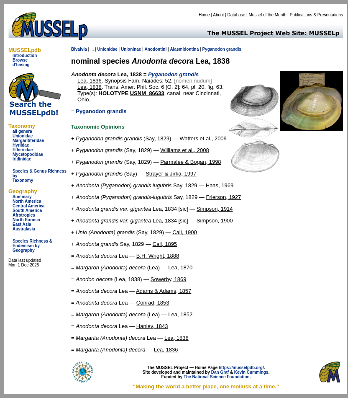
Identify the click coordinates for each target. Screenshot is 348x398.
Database (237, 15)
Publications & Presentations (316, 15)
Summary (22, 196)
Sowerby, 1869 (169, 279)
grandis (233, 49)
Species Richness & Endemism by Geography (32, 246)
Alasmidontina (184, 49)
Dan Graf (220, 372)
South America (27, 210)
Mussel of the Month (268, 15)
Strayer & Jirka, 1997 (171, 174)
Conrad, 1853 (152, 303)
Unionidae (23, 136)
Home (204, 15)
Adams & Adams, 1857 (163, 291)
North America (27, 201)
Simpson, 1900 (215, 220)
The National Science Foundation (217, 377)
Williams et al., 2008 (184, 150)
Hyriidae (21, 145)
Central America (28, 206)
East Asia (22, 224)
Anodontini (155, 49)
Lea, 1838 (89, 87)
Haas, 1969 (220, 185)
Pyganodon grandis (101, 111)
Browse (20, 60)
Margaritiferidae (28, 140)
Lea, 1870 (180, 267)
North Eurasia (26, 219)
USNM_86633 (147, 93)
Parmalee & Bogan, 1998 (190, 162)
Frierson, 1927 (223, 197)
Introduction (25, 55)
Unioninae (131, 49)
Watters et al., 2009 (203, 138)
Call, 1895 (165, 244)
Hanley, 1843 (152, 326)
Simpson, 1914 (215, 209)
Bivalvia (79, 49)
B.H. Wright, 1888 (157, 256)
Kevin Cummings (251, 372)
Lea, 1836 (89, 81)
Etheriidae (23, 149)
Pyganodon (213, 49)
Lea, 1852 (180, 314)
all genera (22, 131)
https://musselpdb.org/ (241, 367)
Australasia (24, 229)
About (218, 15)
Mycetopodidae (28, 154)
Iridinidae (22, 159)
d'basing (21, 64)
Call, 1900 (184, 232)
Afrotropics (24, 215)
